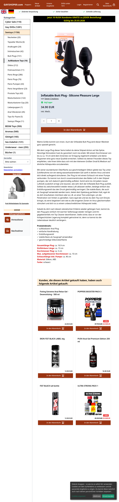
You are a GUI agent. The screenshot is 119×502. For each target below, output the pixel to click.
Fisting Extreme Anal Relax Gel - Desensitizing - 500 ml (54, 293)
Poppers (28, 4)
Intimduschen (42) (14, 51)
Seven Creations (52, 98)
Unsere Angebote (50, 4)
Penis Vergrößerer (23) (16, 88)
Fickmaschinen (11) (15, 70)
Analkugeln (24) (13, 46)
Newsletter (8, 167)
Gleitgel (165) (12, 136)
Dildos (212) (12, 65)
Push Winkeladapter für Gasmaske (17, 203)
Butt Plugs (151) (13, 56)
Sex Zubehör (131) (14, 142)
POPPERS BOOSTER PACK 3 (89, 291)
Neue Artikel (37, 4)
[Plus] (59, 121)
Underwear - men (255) (16, 147)
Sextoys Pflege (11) (15, 121)
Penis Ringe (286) (14, 74)
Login (79, 4)
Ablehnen (97, 496)
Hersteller (8, 158)
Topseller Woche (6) (15, 42)
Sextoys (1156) (12, 32)
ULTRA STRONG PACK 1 (88, 386)
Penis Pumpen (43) (15, 84)
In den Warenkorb (74, 129)
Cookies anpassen (79, 496)
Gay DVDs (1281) (13, 27)
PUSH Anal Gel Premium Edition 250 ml (94, 340)
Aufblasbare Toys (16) (17, 60)
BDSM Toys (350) (13, 126)
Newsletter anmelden (13, 170)
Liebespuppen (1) (14, 107)
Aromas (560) (12, 131)
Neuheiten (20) (13, 37)
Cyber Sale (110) (13, 21)
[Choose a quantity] (51, 121)
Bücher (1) (10, 152)
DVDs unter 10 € (65, 4)
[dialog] (93, 491)
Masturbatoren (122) (16, 98)
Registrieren (88, 4)
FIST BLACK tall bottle (49, 386)
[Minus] (44, 121)
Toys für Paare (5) (14, 116)
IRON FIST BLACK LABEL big (52, 338)
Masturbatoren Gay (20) (17, 102)
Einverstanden (108, 496)
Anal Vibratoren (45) (15, 112)
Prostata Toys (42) (14, 93)
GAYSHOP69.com (13, 4)
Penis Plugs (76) (13, 79)
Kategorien (9, 17)
